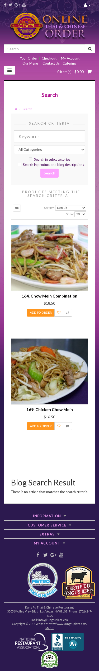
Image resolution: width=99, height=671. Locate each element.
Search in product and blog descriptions (51, 165)
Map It (49, 628)
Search (27, 109)
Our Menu (30, 63)
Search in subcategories (49, 159)
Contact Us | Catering (59, 63)
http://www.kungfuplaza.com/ (68, 623)
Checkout (49, 58)
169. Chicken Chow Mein (49, 409)
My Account (70, 58)
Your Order (28, 58)
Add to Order (41, 312)
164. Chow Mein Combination (49, 296)
